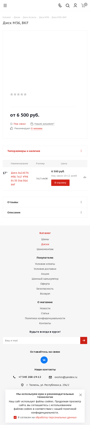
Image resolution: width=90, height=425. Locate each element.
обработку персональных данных (55, 417)
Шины (45, 239)
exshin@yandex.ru (66, 377)
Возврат (45, 293)
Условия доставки (45, 268)
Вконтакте (44, 360)
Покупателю (45, 257)
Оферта (45, 283)
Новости (45, 308)
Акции (45, 273)
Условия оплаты (45, 263)
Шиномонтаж (45, 249)
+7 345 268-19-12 (29, 377)
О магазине (45, 302)
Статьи (45, 313)
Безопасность (45, 288)
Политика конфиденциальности (45, 318)
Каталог (45, 233)
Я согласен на (47, 417)
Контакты (45, 323)
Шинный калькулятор (45, 278)
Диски (45, 244)
